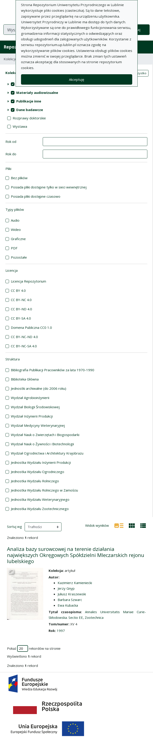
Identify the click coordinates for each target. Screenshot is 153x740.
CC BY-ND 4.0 (21, 309)
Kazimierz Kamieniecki (75, 582)
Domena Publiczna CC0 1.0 (31, 327)
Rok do (10, 154)
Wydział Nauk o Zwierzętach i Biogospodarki (45, 434)
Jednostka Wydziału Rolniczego (35, 481)
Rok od (10, 141)
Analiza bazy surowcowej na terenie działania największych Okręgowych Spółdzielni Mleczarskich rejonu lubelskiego (75, 555)
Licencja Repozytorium (28, 281)
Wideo (16, 229)
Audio (15, 220)
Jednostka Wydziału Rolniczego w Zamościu (44, 490)
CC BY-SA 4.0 (21, 318)
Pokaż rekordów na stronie (34, 648)
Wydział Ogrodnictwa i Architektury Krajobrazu (47, 453)
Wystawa (20, 126)
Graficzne (18, 239)
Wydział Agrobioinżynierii (30, 397)
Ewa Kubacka (68, 605)
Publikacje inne (28, 101)
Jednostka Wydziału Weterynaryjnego (40, 499)
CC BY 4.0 (18, 290)
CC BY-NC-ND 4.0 (24, 336)
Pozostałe (19, 257)
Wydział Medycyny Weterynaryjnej (38, 425)
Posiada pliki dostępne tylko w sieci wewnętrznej (49, 187)
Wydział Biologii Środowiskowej (35, 407)
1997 (61, 630)
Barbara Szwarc (70, 599)
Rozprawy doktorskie (29, 118)
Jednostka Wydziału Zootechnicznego (40, 508)
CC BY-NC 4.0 (21, 299)
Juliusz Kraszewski (72, 594)
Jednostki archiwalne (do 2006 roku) (38, 388)
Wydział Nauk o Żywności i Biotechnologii (42, 444)
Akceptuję (76, 79)
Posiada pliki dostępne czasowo (35, 196)
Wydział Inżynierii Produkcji (32, 416)
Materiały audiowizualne (37, 92)
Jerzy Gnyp (66, 588)
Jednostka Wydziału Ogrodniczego (37, 471)
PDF (14, 248)
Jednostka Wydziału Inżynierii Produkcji (41, 462)
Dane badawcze (29, 109)
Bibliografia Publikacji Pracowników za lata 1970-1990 (52, 370)
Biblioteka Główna (25, 379)
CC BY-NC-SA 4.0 (24, 346)
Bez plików (19, 178)
